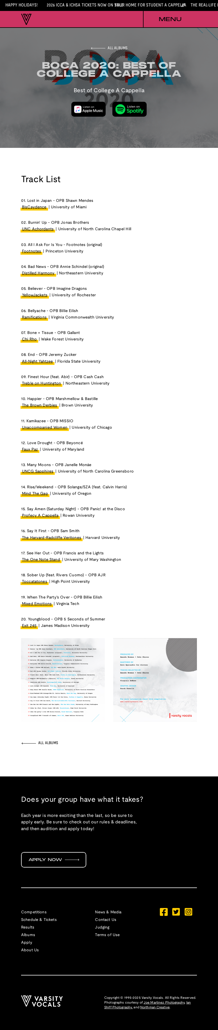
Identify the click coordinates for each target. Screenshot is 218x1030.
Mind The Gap (35, 494)
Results (27, 927)
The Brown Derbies (39, 405)
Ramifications (34, 317)
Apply (26, 943)
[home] (26, 19)
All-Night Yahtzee (37, 361)
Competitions (34, 912)
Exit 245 (29, 626)
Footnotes (31, 251)
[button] (170, 19)
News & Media (108, 912)
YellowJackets (34, 295)
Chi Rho (29, 339)
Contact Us (105, 920)
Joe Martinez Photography (164, 1002)
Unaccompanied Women (44, 428)
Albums (28, 935)
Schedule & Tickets (39, 920)
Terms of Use (107, 935)
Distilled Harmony (38, 273)
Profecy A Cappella (40, 516)
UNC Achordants (38, 229)
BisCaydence (34, 207)
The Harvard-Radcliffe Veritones (51, 538)
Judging (102, 927)
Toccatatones (34, 582)
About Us (30, 950)
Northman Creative (155, 1007)
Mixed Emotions (37, 604)
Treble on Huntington (41, 383)
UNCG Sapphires (37, 471)
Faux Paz (30, 449)
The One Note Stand (41, 560)
